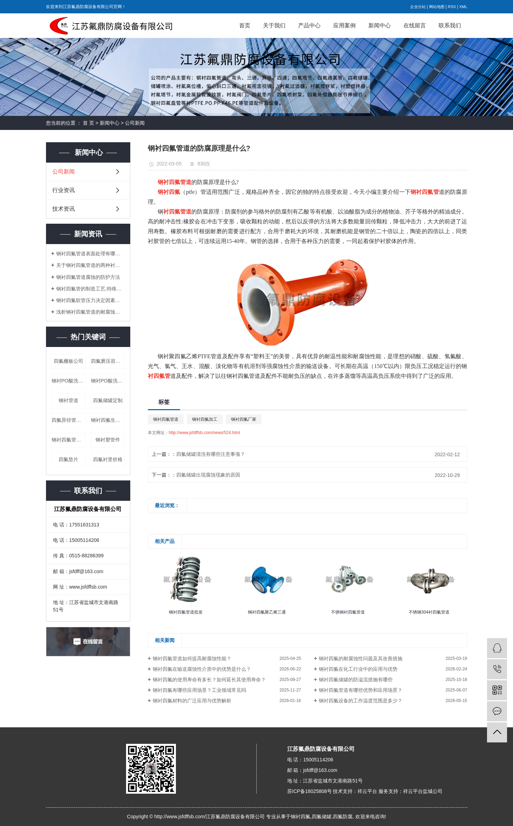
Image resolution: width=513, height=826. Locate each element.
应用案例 (344, 25)
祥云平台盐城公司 (422, 791)
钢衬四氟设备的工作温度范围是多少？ (360, 700)
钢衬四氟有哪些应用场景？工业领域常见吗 (199, 690)
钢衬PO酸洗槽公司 (108, 380)
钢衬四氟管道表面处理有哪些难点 (90, 253)
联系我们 (450, 25)
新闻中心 (379, 25)
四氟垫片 (68, 459)
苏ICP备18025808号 (309, 791)
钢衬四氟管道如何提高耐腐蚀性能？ (192, 658)
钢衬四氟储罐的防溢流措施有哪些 (356, 679)
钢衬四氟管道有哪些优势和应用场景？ (360, 690)
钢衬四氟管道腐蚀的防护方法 (88, 277)
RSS (452, 7)
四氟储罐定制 (108, 400)
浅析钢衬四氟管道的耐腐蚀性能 (90, 312)
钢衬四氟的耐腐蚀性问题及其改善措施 (360, 658)
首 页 (88, 123)
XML (463, 7)
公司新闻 (135, 123)
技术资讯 (63, 209)
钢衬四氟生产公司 (108, 420)
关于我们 (274, 25)
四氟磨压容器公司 (108, 361)
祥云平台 (367, 791)
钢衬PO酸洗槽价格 (69, 380)
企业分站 (418, 7)
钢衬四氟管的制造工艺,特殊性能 (90, 288)
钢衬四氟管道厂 (69, 439)
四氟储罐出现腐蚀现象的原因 (208, 475)
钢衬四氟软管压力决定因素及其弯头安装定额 (90, 300)
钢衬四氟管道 (165, 419)
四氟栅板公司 (68, 361)
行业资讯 (63, 190)
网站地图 (437, 7)
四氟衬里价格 (108, 459)
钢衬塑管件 (108, 439)
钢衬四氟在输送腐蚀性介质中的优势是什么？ (202, 669)
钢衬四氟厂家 (243, 419)
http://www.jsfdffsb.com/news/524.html (204, 432)
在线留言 (414, 25)
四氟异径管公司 (69, 420)
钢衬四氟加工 (204, 419)
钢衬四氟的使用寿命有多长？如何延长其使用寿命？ (209, 679)
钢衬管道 (68, 400)
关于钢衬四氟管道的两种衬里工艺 (90, 265)
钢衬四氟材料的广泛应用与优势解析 (192, 700)
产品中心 (309, 25)
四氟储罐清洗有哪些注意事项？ (210, 454)
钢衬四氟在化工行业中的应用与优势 (358, 669)
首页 (244, 25)
